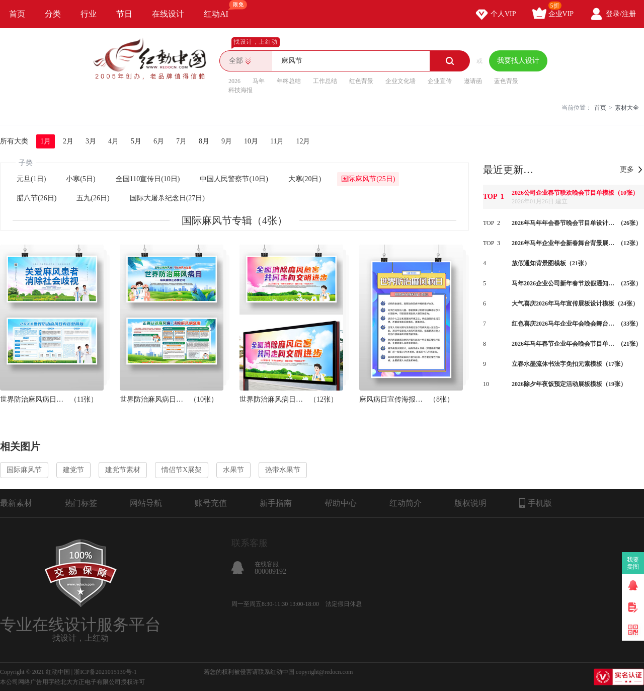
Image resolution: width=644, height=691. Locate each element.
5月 (136, 141)
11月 (277, 141)
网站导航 (146, 503)
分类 (53, 14)
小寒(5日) (80, 179)
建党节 (73, 470)
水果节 (233, 470)
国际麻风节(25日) (368, 179)
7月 (181, 141)
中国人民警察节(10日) (234, 179)
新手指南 (276, 503)
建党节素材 (122, 470)
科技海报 (240, 90)
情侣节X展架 (182, 470)
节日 (124, 14)
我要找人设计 (518, 60)
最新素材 (16, 503)
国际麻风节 (24, 470)
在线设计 (168, 14)
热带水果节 (282, 470)
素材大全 (627, 107)
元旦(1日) (31, 179)
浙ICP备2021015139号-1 (105, 671)
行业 (88, 14)
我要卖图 (633, 563)
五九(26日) (92, 198)
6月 (158, 141)
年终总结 (289, 81)
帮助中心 (341, 503)
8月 (204, 141)
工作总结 (325, 81)
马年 (259, 81)
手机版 (535, 503)
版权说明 (470, 503)
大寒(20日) (304, 179)
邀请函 (473, 81)
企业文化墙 (400, 81)
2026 (234, 81)
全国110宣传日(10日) (148, 179)
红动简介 (405, 503)
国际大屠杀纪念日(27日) (167, 198)
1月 (45, 141)
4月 (113, 141)
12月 (303, 141)
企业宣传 (440, 81)
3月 (91, 141)
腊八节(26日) (36, 198)
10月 (251, 141)
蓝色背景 (506, 81)
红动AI (220, 9)
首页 (17, 14)
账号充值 (211, 503)
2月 (68, 141)
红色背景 (361, 81)
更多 (627, 169)
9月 (226, 141)
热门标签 (81, 503)
